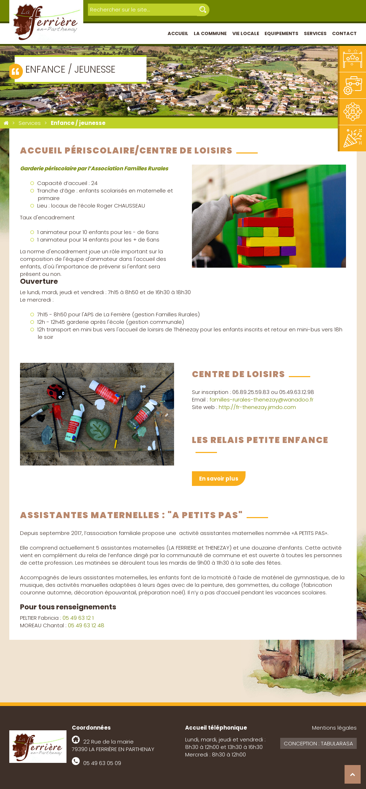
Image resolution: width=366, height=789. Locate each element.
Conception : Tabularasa (318, 743)
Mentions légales (334, 727)
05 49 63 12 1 (78, 618)
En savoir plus (218, 478)
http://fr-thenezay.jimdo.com (257, 407)
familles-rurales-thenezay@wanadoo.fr (261, 399)
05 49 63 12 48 (86, 625)
